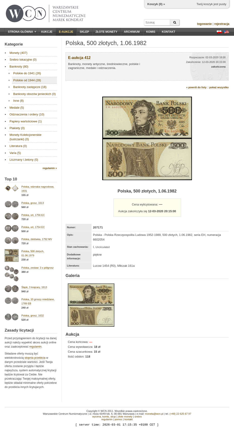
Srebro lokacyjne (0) (23, 59)
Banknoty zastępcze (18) (29, 87)
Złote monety (106, 31)
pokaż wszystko (219, 87)
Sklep (84, 31)
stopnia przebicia (34, 357)
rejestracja (221, 24)
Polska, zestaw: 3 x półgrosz (37, 267)
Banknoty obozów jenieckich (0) (34, 94)
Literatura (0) (18, 146)
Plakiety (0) (17, 128)
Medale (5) (17, 107)
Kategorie (14, 44)
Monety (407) (18, 53)
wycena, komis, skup (104, 416)
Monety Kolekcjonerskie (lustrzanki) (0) (25, 137)
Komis (150, 31)
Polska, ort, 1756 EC (33, 215)
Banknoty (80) (19, 66)
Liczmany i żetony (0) (24, 159)
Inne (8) (18, 100)
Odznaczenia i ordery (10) (27, 114)
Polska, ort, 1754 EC (33, 227)
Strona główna (22, 31)
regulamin (35, 346)
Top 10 (11, 179)
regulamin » (50, 168)
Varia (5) (15, 153)
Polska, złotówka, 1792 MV (36, 239)
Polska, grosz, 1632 (32, 315)
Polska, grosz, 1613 (32, 203)
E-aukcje (66, 31)
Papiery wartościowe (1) (26, 121)
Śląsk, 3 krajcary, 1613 (34, 287)
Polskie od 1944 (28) (27, 80)
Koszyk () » (156, 4)
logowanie (204, 24)
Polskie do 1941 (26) (27, 73)
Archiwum (132, 31)
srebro (138, 416)
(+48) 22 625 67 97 (180, 413)
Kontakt (168, 31)
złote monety (125, 416)
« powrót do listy (196, 87)
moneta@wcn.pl (154, 413)
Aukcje (46, 31)
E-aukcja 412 (79, 58)
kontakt (128, 419)
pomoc (118, 419)
